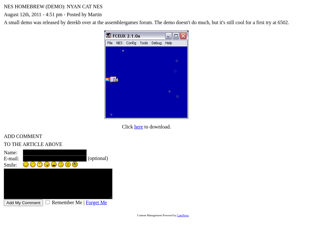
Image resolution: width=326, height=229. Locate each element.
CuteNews (183, 221)
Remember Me (66, 208)
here (138, 126)
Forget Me (96, 208)
